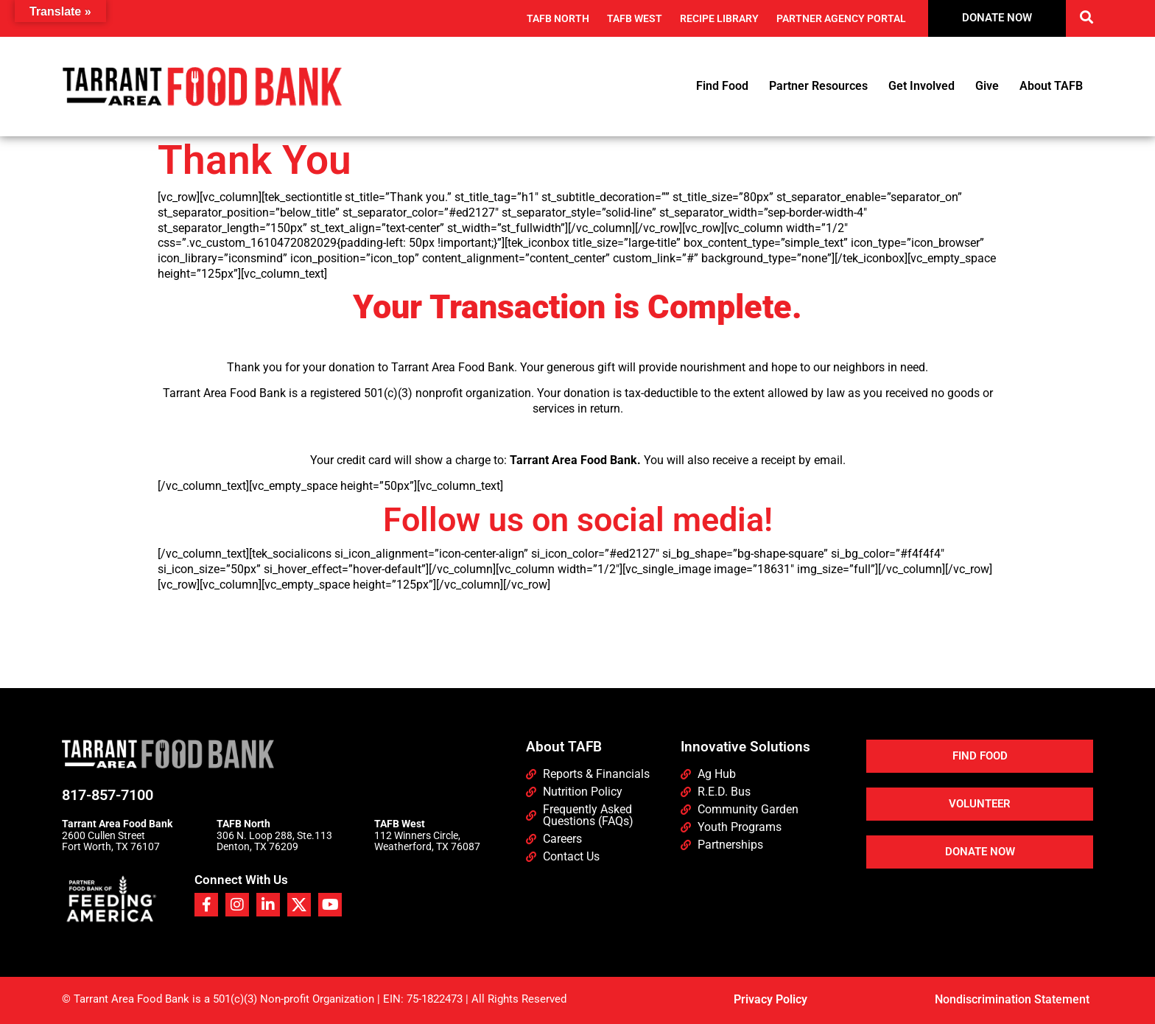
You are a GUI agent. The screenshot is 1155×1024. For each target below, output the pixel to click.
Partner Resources (818, 86)
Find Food (722, 86)
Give (987, 86)
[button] (1087, 16)
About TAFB (1051, 86)
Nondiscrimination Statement (1012, 999)
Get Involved (921, 86)
